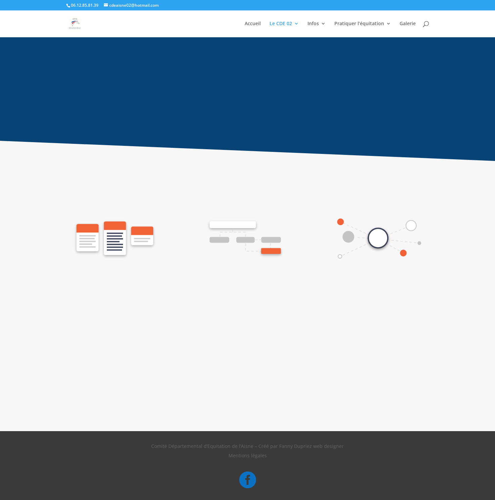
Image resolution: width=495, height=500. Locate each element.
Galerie (408, 24)
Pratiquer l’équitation (359, 24)
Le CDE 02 (281, 24)
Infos (313, 24)
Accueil (253, 24)
